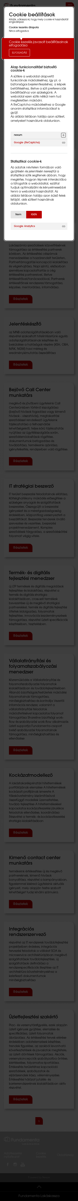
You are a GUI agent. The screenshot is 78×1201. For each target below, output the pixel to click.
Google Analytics (24, 226)
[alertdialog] (39, 124)
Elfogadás (19, 53)
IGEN (34, 214)
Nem (18, 214)
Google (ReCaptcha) (27, 142)
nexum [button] (18, 135)
